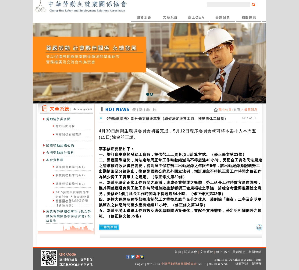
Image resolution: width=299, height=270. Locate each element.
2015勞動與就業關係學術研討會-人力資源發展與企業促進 (73, 197)
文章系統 (206, 252)
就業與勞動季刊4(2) (70, 183)
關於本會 (190, 252)
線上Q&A (223, 252)
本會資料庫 (55, 160)
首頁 (237, 109)
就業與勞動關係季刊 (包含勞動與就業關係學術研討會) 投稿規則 (68, 216)
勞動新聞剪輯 (65, 126)
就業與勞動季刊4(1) (70, 175)
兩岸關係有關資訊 (69, 134)
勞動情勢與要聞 (58, 119)
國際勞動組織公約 (60, 145)
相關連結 (255, 252)
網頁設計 (242, 264)
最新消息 (239, 252)
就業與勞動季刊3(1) (70, 167)
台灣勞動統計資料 (60, 152)
